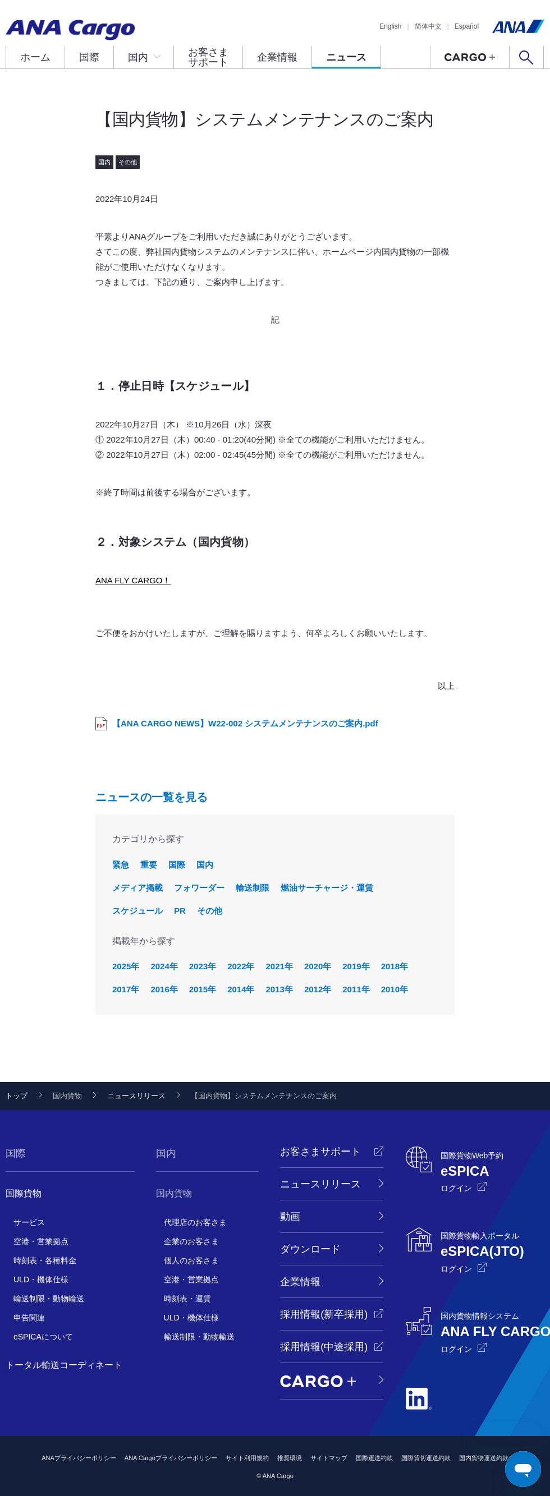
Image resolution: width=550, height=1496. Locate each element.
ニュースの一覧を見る (151, 797)
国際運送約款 (374, 1457)
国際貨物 (24, 1193)
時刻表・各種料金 (44, 1260)
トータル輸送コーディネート (64, 1365)
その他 (209, 910)
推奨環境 (289, 1457)
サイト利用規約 (247, 1457)
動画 (290, 1217)
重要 (148, 864)
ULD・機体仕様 (40, 1279)
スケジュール (137, 910)
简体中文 (428, 26)
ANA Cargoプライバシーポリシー (171, 1457)
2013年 (279, 989)
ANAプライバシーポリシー (79, 1457)
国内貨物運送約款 (483, 1457)
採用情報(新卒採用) (324, 1314)
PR (180, 910)
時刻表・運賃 (187, 1298)
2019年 (355, 966)
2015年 (202, 989)
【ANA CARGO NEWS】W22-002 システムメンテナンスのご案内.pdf (245, 723)
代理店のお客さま (195, 1222)
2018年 (394, 966)
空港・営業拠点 (40, 1241)
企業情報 (277, 57)
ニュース (346, 57)
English (390, 26)
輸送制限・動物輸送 (48, 1298)
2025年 (125, 966)
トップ (16, 1096)
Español (467, 26)
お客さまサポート (208, 57)
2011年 (355, 989)
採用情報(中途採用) (324, 1347)
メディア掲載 (137, 887)
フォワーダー (199, 887)
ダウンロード (310, 1249)
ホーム (35, 57)
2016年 (163, 989)
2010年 (394, 989)
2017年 (125, 989)
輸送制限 (252, 887)
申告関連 (29, 1318)
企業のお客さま (191, 1241)
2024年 (163, 966)
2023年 (202, 966)
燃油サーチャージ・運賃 (327, 887)
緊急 (120, 864)
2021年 (279, 966)
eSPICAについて (43, 1337)
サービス (29, 1222)
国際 (89, 57)
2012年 (317, 989)
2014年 (240, 989)
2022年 (240, 966)
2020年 (317, 966)
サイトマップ (328, 1457)
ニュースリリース (136, 1096)
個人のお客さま (191, 1260)
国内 (138, 57)
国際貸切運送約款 (426, 1457)
